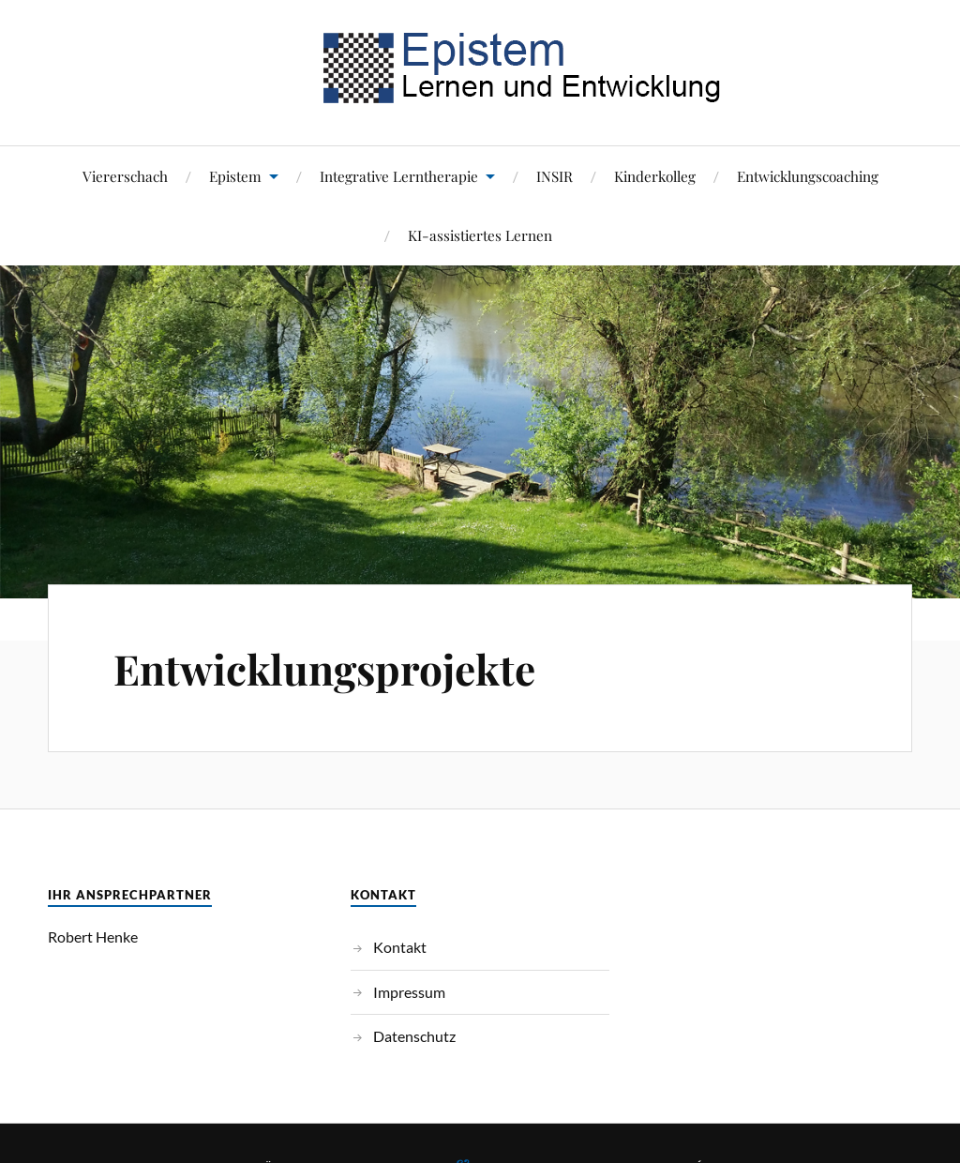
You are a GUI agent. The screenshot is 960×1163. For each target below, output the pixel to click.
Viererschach (125, 176)
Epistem (235, 176)
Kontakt (400, 947)
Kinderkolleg (655, 176)
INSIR (554, 176)
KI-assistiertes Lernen (480, 235)
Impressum (409, 992)
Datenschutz (414, 1036)
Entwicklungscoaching (807, 176)
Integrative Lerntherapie (399, 176)
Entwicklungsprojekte (324, 668)
